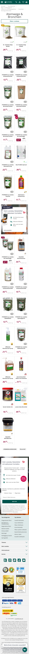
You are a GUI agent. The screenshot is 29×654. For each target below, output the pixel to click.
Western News (8, 493)
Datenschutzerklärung (8, 510)
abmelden (15, 512)
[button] (2, 2)
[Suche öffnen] (16, 2)
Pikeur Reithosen (19, 525)
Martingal (4, 533)
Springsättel (5, 538)
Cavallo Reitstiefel (19, 520)
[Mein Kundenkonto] (19, 3)
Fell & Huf (22, 449)
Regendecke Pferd (6, 526)
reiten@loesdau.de (19, 618)
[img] (26, 2)
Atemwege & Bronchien (10, 449)
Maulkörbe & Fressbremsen (5, 523)
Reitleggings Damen (7, 535)
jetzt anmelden (8, 230)
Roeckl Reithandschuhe (21, 532)
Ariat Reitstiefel (19, 527)
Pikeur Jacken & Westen (21, 529)
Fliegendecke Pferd (6, 520)
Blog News (17, 493)
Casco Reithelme (19, 522)
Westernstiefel (5, 528)
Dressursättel (5, 531)
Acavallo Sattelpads (20, 536)
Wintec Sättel (18, 534)
